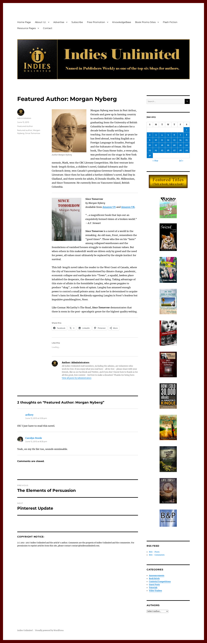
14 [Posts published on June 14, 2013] (180, 140)
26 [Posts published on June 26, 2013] (168, 150)
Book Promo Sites (145, 22)
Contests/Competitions (160, 581)
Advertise (58, 22)
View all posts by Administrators (76, 378)
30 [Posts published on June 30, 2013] (150, 155)
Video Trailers (155, 590)
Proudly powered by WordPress (49, 630)
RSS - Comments (157, 555)
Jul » (181, 160)
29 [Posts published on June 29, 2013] (186, 150)
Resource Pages (26, 28)
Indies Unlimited (25, 630)
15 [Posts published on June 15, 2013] (187, 140)
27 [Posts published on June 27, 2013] (174, 150)
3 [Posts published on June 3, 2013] (155, 135)
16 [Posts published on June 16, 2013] (150, 145)
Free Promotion (96, 22)
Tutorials (153, 587)
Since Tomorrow (32, 133)
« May (155, 160)
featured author (24, 130)
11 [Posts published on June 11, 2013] (162, 140)
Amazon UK (128, 207)
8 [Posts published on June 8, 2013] (186, 135)
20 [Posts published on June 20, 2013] (174, 145)
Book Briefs (154, 578)
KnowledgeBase (121, 22)
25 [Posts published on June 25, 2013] (162, 150)
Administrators (24, 118)
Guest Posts (154, 584)
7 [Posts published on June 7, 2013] (180, 135)
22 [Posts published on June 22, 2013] (186, 145)
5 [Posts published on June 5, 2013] (168, 135)
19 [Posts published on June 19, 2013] (168, 145)
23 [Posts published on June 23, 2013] (150, 150)
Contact (47, 28)
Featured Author (25, 126)
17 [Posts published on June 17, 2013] (156, 145)
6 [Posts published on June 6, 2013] (174, 135)
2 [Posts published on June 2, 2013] (149, 135)
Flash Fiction (170, 22)
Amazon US (109, 207)
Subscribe (77, 22)
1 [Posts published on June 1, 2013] (186, 129)
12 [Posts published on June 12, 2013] (168, 140)
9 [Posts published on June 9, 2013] (149, 140)
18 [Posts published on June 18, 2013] (162, 145)
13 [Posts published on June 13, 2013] (174, 140)
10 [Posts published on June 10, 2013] (156, 140)
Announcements (156, 575)
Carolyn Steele (33, 438)
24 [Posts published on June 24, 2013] (156, 150)
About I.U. (40, 22)
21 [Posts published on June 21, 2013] (180, 145)
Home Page (24, 22)
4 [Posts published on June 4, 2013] (162, 135)
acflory (29, 414)
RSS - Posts (154, 552)
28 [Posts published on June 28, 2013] (180, 150)
